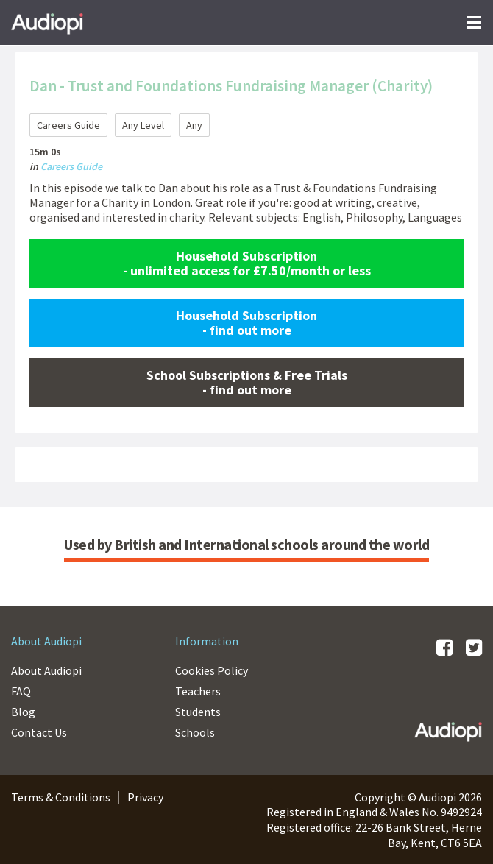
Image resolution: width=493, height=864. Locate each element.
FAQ (21, 691)
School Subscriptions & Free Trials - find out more (246, 382)
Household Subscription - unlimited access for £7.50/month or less (247, 263)
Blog (23, 711)
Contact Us (39, 732)
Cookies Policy (211, 670)
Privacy (145, 797)
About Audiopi (46, 670)
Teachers (198, 691)
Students (198, 711)
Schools (195, 732)
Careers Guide (71, 166)
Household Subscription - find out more (246, 323)
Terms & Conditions (60, 797)
